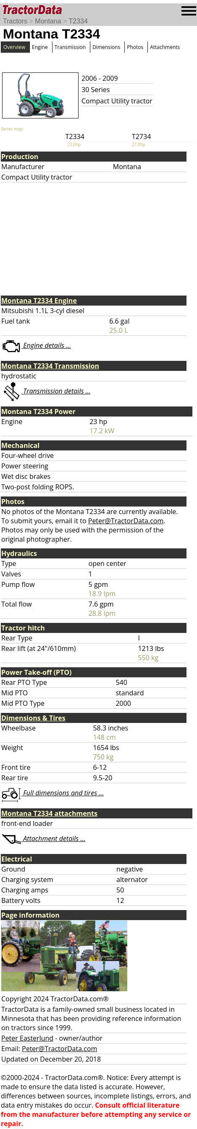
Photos (135, 47)
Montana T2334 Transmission (50, 365)
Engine (40, 47)
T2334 (78, 21)
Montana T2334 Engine (39, 300)
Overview (14, 47)
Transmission (70, 47)
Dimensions (106, 47)
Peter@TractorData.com (125, 520)
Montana (48, 21)
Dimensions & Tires (33, 718)
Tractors (15, 21)
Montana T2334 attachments (49, 813)
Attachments (165, 47)
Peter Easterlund (27, 1038)
